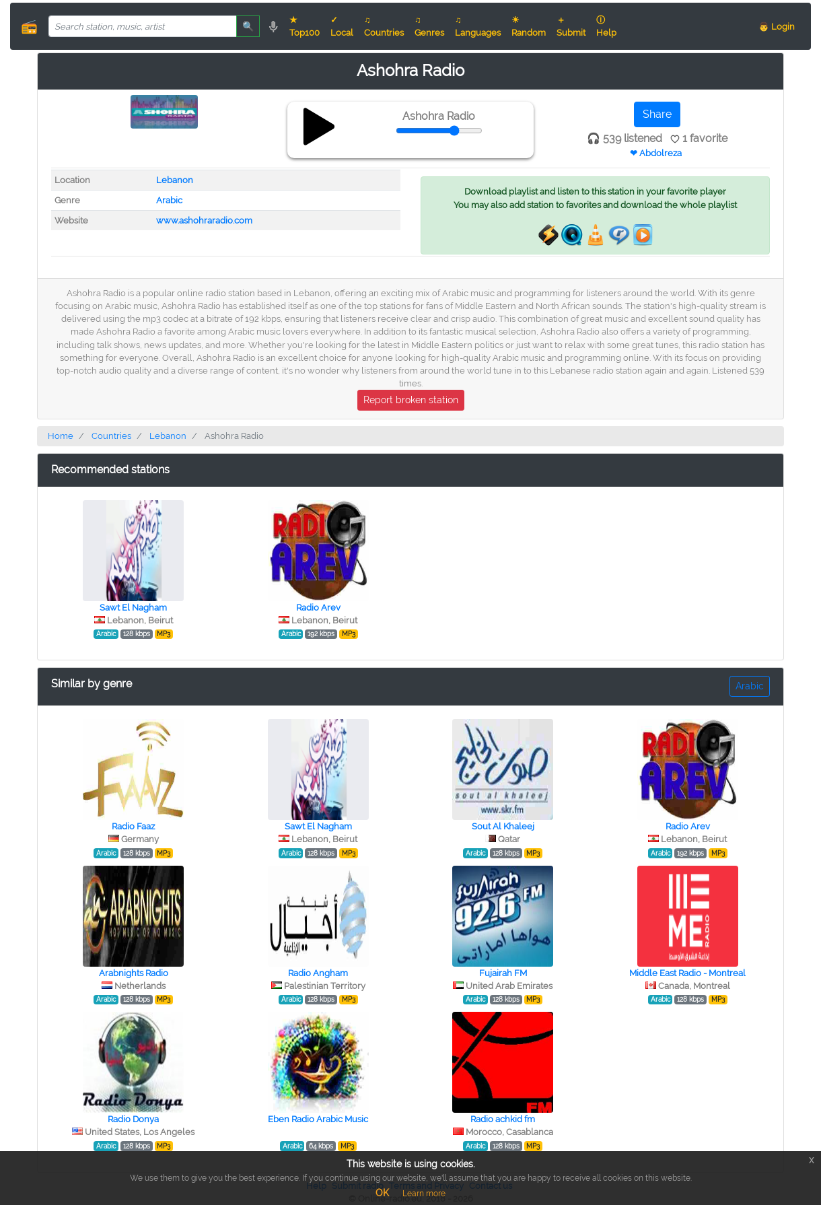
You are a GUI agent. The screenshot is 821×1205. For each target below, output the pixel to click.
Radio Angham (318, 973)
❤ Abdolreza (656, 153)
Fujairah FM (503, 973)
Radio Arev (318, 607)
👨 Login (776, 27)
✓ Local (341, 26)
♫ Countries (384, 26)
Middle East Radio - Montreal (687, 973)
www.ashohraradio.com (204, 220)
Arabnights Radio (133, 973)
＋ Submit (571, 26)
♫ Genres (429, 26)
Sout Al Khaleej (503, 826)
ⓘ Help (606, 26)
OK (382, 1192)
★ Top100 (304, 26)
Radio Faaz (133, 826)
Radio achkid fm (502, 1119)
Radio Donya (133, 1119)
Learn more (423, 1193)
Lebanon (174, 180)
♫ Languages (478, 26)
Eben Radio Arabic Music (318, 1119)
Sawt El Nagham (133, 607)
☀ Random (528, 26)
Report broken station (410, 399)
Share (657, 114)
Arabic (169, 200)
